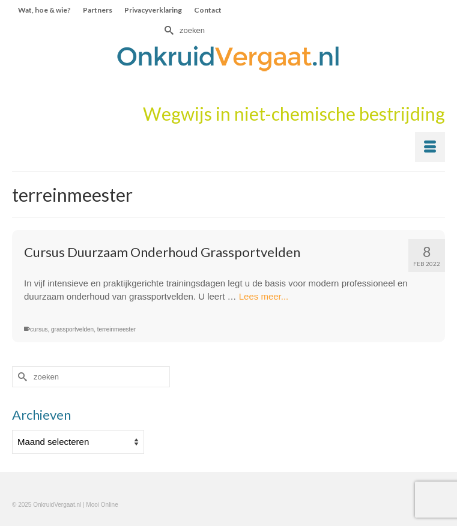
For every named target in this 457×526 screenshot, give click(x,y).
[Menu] (430, 147)
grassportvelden (72, 329)
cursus (38, 329)
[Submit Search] (168, 30)
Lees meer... (264, 296)
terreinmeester (116, 329)
